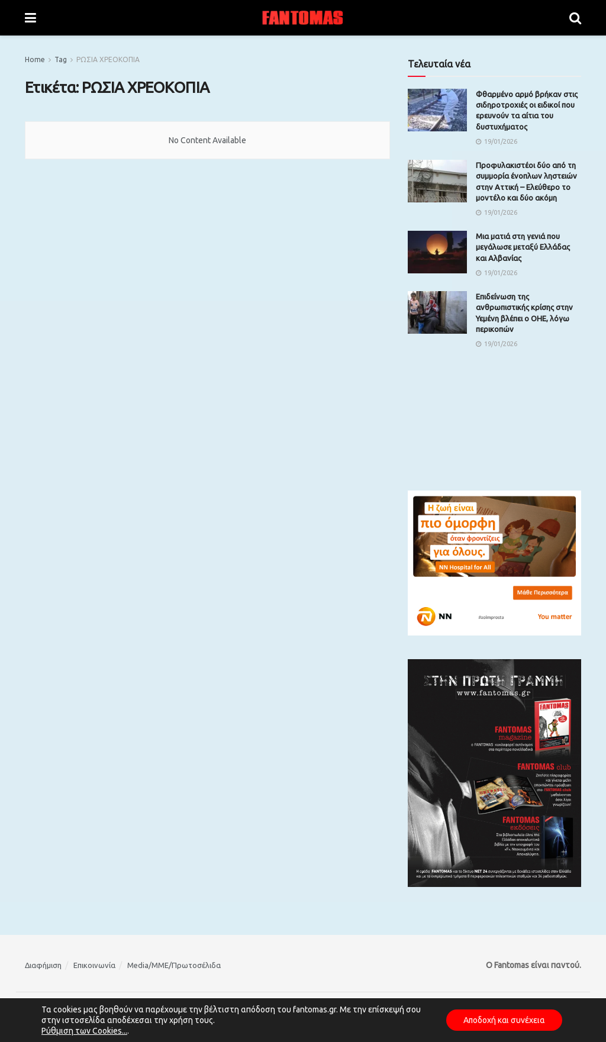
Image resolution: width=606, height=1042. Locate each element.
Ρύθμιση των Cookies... (84, 1030)
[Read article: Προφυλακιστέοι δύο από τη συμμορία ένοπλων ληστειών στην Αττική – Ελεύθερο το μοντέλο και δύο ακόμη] (437, 181)
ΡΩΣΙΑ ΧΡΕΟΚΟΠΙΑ (108, 59)
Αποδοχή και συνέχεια (503, 1020)
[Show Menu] (30, 18)
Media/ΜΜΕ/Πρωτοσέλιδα (174, 965)
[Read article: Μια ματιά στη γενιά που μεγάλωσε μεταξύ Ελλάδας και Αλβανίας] (437, 252)
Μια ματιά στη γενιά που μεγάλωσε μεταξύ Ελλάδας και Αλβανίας (523, 247)
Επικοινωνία (94, 965)
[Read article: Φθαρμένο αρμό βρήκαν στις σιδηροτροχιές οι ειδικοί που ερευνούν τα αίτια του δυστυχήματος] (437, 110)
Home (35, 59)
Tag (60, 59)
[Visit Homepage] (303, 18)
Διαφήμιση (43, 965)
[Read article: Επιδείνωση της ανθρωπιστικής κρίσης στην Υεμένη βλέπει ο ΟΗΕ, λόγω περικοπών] (437, 312)
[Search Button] (575, 18)
